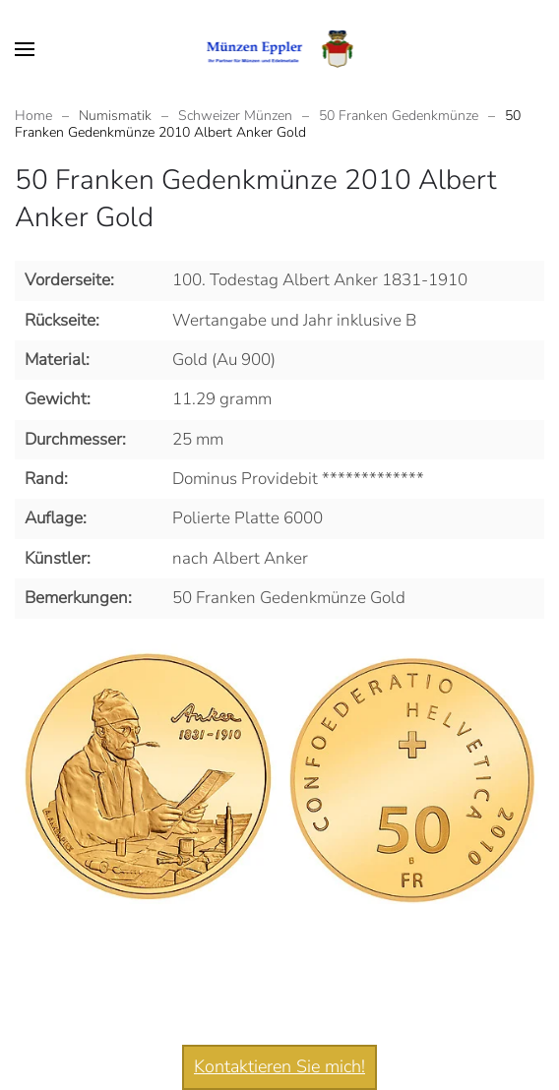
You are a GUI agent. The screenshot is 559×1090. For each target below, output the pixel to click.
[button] (24, 49)
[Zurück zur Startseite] (280, 49)
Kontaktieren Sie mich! (279, 1066)
